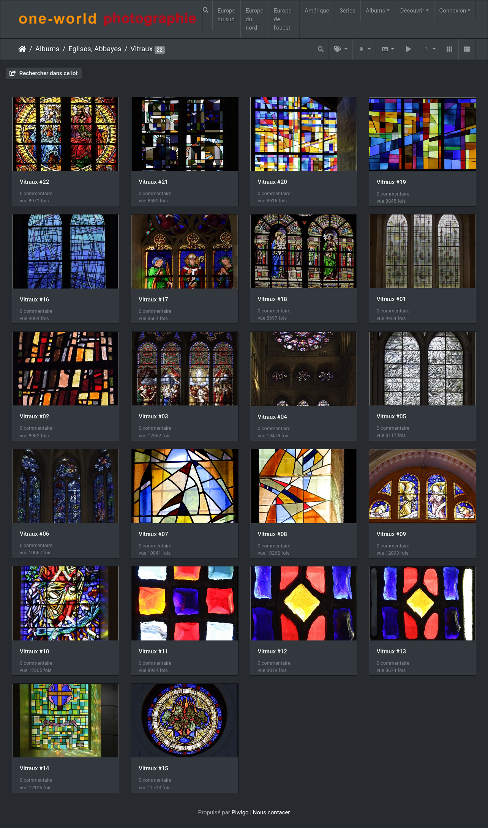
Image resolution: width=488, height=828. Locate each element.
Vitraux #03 (153, 416)
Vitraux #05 (391, 416)
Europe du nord (255, 19)
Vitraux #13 (391, 651)
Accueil (22, 49)
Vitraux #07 (153, 534)
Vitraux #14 (34, 768)
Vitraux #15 (153, 768)
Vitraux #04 (272, 416)
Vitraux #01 (391, 299)
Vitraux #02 (34, 416)
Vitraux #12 (272, 651)
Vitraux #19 (391, 182)
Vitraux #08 (272, 534)
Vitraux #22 (34, 181)
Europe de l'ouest (283, 19)
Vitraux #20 (272, 181)
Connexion (452, 10)
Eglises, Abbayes (95, 49)
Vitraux (142, 49)
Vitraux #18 (272, 299)
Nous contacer (271, 812)
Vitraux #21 (153, 181)
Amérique (317, 10)
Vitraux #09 (391, 534)
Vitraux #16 (34, 299)
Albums (375, 10)
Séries (347, 10)
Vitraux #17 (153, 299)
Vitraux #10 (34, 651)
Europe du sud (226, 15)
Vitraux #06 (34, 533)
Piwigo (240, 812)
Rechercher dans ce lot (43, 73)
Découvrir (412, 10)
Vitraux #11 (153, 651)
